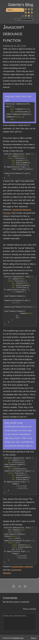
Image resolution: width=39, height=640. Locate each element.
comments (16, 570)
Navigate (7, 573)
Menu (10, 10)
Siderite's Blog (20, 5)
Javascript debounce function (13, 33)
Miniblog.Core (18, 638)
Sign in (33, 638)
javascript (29, 566)
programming (17, 566)
